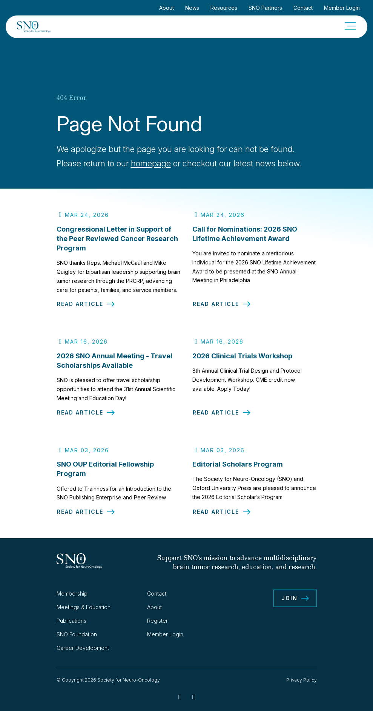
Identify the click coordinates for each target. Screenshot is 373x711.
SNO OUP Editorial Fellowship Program (105, 473)
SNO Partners (265, 8)
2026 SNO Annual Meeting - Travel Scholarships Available (114, 365)
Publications (71, 620)
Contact (303, 8)
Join (289, 598)
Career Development (83, 648)
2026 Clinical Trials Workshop (242, 360)
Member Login (342, 8)
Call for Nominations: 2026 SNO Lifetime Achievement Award (244, 234)
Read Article (80, 304)
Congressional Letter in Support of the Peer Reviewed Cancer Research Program (117, 238)
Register (157, 620)
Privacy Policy (301, 680)
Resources (223, 8)
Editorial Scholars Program (237, 469)
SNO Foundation (77, 634)
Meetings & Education (84, 607)
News (192, 8)
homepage (151, 163)
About (166, 8)
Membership (72, 593)
